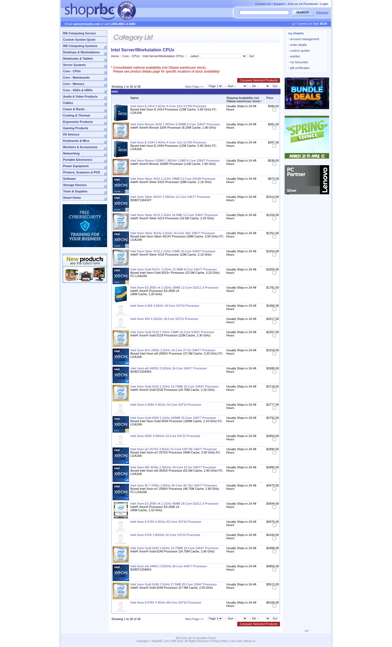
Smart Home (72, 197)
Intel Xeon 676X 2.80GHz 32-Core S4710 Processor (165, 535)
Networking (71, 153)
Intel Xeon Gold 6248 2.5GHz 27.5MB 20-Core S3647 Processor (173, 584)
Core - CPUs (72, 71)
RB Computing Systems (80, 46)
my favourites (298, 62)
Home (115, 56)
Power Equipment (76, 166)
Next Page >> (194, 86)
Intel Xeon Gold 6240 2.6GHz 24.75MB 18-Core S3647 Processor (174, 548)
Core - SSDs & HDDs (78, 90)
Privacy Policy (219, 641)
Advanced (322, 12)
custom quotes (299, 50)
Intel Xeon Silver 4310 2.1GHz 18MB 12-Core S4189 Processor (172, 178)
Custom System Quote (79, 39)
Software (69, 178)
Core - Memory (73, 83)
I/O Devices (71, 134)
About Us (250, 641)
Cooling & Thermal (76, 115)
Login (324, 3)
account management (304, 39)
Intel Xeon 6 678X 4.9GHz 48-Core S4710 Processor (165, 602)
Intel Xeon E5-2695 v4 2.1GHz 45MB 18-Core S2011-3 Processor (174, 503)
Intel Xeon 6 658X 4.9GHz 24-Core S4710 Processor (165, 404)
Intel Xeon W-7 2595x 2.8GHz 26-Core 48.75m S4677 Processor (173, 485)
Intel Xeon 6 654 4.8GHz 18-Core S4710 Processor (164, 305)
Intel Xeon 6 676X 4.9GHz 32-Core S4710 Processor (165, 521)
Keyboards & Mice (76, 140)
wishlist (294, 56)
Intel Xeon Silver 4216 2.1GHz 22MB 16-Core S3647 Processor (172, 251)
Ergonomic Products (78, 121)
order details (298, 44)
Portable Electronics (77, 159)
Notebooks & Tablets (78, 58)
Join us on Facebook (303, 3)
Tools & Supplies (75, 191)
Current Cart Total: (312, 23)
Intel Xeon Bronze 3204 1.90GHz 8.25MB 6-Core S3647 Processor (175, 124)
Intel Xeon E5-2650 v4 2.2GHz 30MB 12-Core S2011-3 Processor (174, 287)
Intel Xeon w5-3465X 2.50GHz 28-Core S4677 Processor (168, 566)
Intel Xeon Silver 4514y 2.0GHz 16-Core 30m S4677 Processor (172, 233)
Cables (68, 102)
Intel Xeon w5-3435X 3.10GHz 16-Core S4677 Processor (168, 368)
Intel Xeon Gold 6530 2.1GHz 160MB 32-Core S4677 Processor (173, 417)
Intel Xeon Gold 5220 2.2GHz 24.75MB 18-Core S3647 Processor (174, 386)
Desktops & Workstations (81, 52)
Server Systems (74, 65)
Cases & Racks (74, 109)
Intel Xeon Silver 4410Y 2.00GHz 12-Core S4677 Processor (170, 196)
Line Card (236, 641)
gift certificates (299, 68)
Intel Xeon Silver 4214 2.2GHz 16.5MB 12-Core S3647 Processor (174, 215)
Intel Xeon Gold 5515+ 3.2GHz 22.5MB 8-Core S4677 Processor (173, 269)
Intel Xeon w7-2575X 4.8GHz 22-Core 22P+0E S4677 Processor (173, 449)
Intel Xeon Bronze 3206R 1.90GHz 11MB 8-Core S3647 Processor (175, 160)
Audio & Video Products (80, 96)
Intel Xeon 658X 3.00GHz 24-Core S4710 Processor (165, 436)
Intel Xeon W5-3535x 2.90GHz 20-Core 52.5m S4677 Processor (173, 467)
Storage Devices (75, 185)
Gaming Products (75, 128)
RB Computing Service (79, 33)
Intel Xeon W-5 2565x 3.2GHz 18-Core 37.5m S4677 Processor (172, 350)
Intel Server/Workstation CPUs (163, 56)
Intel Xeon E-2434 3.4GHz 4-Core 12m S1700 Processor (168, 142)
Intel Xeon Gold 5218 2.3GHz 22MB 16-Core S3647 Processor (172, 332)
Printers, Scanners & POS (81, 172)
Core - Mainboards (76, 77)
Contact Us (263, 3)
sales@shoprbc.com (86, 24)
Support (279, 3)
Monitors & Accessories (80, 147)
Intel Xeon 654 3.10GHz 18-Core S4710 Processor (164, 318)
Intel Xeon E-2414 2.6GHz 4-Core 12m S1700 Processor (168, 106)
